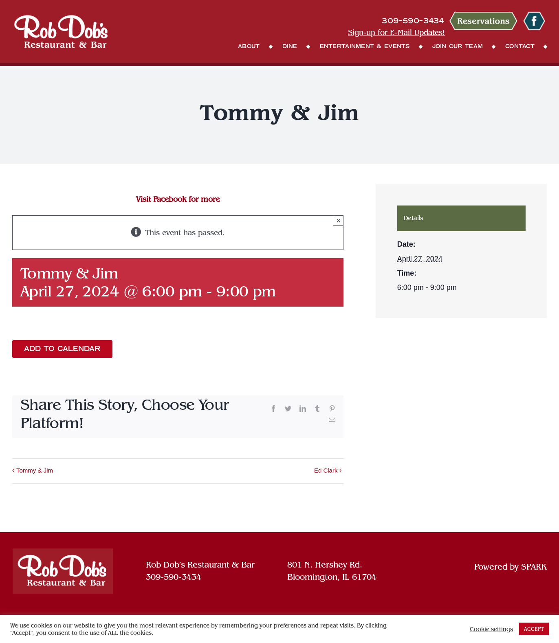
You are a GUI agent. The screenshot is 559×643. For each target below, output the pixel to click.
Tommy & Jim (34, 470)
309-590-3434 (173, 577)
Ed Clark (326, 470)
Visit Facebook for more (178, 199)
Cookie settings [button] (491, 629)
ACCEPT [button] (534, 629)
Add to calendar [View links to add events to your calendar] (62, 349)
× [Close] (339, 220)
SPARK (534, 567)
